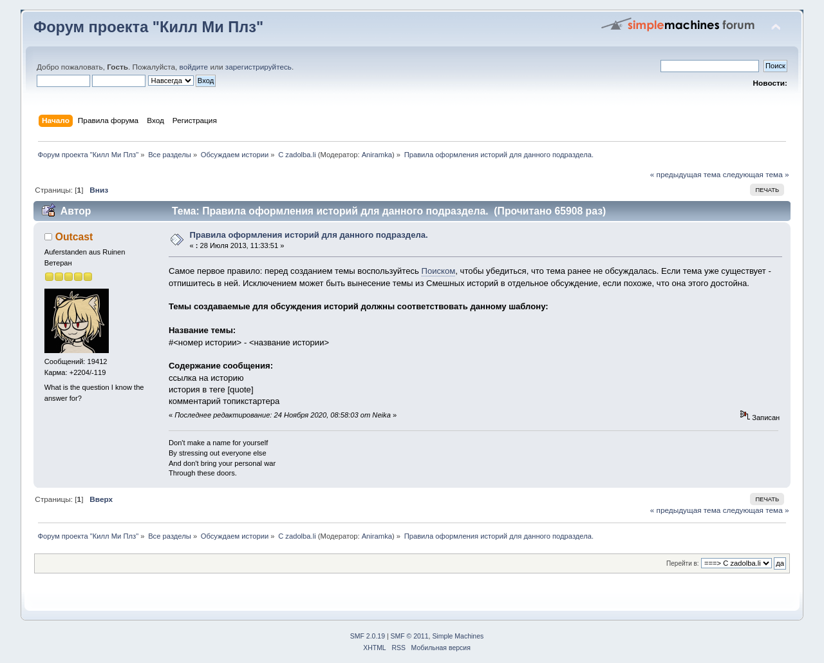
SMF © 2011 (410, 636)
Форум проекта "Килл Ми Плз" (148, 27)
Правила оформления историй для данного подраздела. (308, 235)
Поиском (438, 271)
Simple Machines (457, 636)
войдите (194, 67)
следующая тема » (756, 174)
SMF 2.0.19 (367, 636)
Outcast (74, 236)
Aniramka (377, 155)
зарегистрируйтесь (258, 67)
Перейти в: (682, 563)
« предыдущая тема (685, 174)
